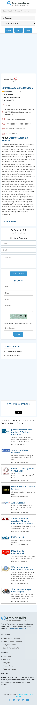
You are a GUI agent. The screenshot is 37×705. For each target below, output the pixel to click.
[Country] (18, 18)
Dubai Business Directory (12, 642)
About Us (6, 660)
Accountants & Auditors (14, 352)
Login (18, 30)
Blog (28, 30)
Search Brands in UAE (11, 648)
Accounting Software (13, 355)
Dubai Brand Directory (11, 639)
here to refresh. (27, 323)
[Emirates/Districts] (18, 23)
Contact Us (7, 656)
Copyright (6, 663)
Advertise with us (9, 669)
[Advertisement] (18, 54)
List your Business (9, 645)
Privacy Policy (8, 666)
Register (9, 30)
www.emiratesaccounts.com (15, 129)
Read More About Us (18, 629)
